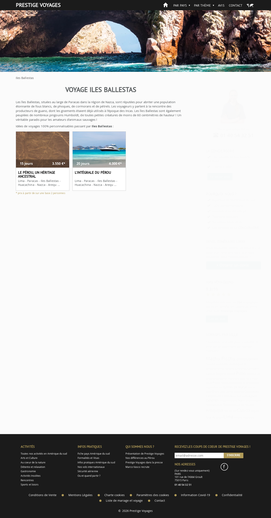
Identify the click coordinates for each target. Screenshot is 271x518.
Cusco (212, 391)
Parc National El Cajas (224, 378)
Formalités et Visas (88, 458)
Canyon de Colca (207, 396)
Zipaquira (214, 400)
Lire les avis (207, 319)
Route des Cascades (234, 405)
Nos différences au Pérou (140, 458)
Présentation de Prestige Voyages (144, 453)
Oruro (205, 391)
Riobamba (229, 391)
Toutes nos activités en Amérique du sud (44, 453)
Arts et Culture (29, 458)
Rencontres (27, 480)
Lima (227, 368)
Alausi (245, 378)
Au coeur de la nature (33, 462)
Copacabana (242, 391)
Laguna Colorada (204, 387)
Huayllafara (238, 417)
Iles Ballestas (218, 368)
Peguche (245, 411)
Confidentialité (232, 495)
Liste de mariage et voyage (124, 500)
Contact (235, 5)
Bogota (231, 400)
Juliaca (239, 400)
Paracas (223, 400)
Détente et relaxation (33, 467)
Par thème (202, 5)
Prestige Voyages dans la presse (144, 462)
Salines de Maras (225, 387)
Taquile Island (215, 373)
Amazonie (241, 373)
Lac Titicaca (216, 405)
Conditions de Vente (42, 495)
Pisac (206, 382)
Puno (231, 373)
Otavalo (247, 400)
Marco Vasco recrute (137, 467)
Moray (199, 382)
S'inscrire (233, 455)
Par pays (180, 5)
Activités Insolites (31, 475)
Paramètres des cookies (153, 495)
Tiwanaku (201, 405)
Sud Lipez (232, 396)
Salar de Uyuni (204, 417)
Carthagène (243, 368)
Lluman (209, 364)
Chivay (233, 368)
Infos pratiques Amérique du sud (96, 462)
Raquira (228, 417)
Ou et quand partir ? (89, 475)
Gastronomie (28, 471)
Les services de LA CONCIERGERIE (225, 228)
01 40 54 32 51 (227, 135)
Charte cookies (114, 495)
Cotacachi (201, 364)
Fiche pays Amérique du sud (94, 453)
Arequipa (204, 410)
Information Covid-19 (195, 495)
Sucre (238, 378)
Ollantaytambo (237, 359)
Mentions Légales (80, 495)
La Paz (219, 391)
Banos (223, 396)
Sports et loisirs (29, 484)
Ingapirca (200, 373)
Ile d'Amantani (241, 383)
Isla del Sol (220, 411)
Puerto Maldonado (221, 383)
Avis (221, 5)
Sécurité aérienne (88, 471)
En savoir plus (210, 176)
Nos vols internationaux (91, 467)
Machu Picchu (210, 358)
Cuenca (209, 378)
